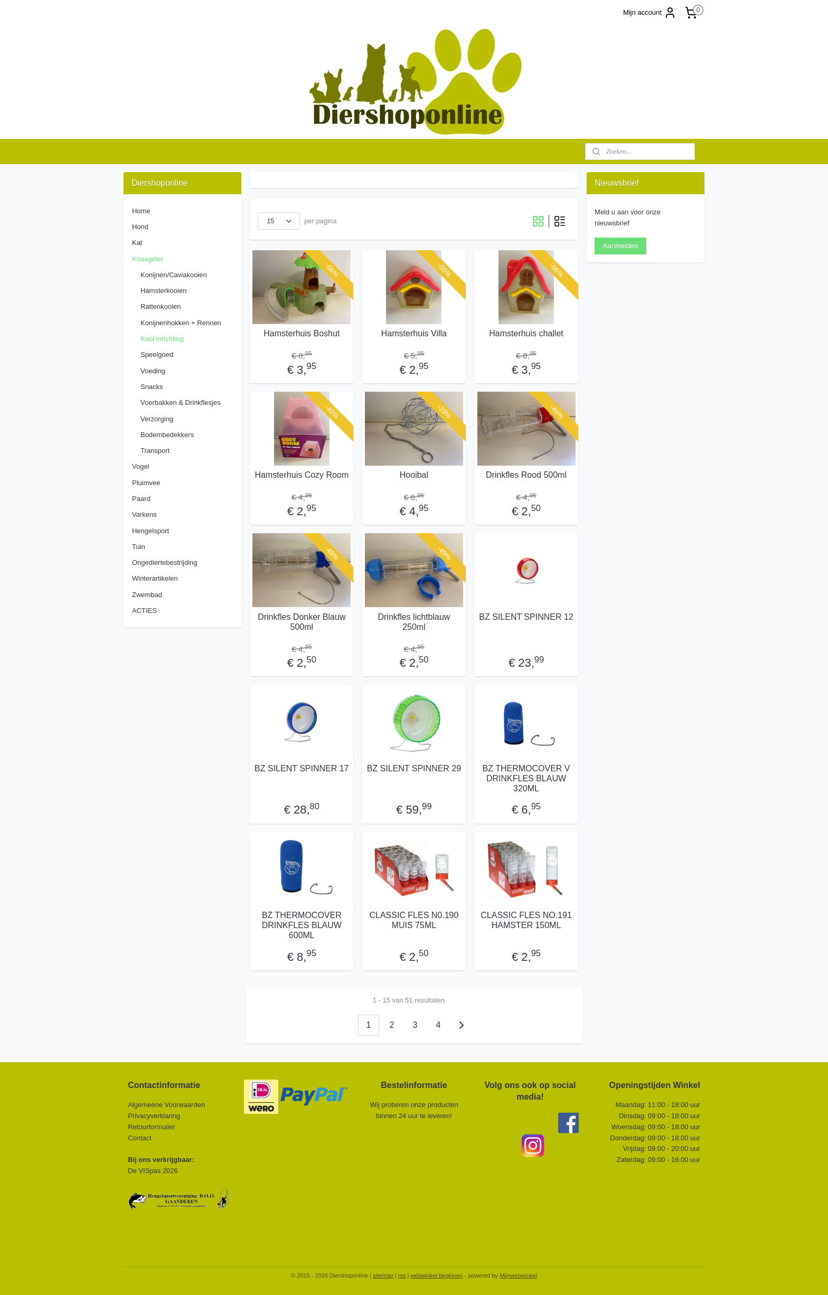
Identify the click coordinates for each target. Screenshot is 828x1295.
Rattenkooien (160, 306)
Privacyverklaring (154, 1116)
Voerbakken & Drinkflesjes (180, 403)
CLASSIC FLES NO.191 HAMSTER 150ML (526, 920)
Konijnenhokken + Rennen (180, 323)
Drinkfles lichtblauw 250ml (414, 621)
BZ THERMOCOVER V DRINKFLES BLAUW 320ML (526, 778)
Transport (155, 451)
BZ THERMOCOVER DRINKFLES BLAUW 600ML (302, 925)
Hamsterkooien (163, 291)
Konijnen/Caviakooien (173, 275)
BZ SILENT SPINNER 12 (526, 616)
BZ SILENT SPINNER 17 (302, 768)
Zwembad (147, 595)
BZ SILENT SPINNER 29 (414, 768)
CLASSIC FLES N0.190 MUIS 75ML (413, 920)
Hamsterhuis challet (526, 333)
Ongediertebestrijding (164, 562)
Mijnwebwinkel (518, 1275)
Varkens (144, 514)
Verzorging (156, 419)
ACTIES (144, 611)
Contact (140, 1138)
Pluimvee (146, 483)
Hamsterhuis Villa (414, 333)
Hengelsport (150, 531)
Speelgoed (156, 354)
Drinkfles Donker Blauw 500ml (301, 621)
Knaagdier (147, 259)
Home (141, 211)
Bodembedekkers (167, 435)
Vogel (140, 466)
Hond (140, 227)
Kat (137, 243)
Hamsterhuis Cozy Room (302, 474)
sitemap (383, 1275)
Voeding (152, 371)
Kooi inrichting (162, 339)
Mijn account (649, 12)
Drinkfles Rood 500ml (526, 474)
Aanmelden (620, 246)
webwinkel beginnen (436, 1275)
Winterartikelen (155, 578)
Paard (141, 499)
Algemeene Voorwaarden (166, 1105)
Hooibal (414, 474)
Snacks (151, 387)
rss (402, 1275)
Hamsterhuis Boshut (302, 333)
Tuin (138, 547)
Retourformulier (151, 1127)
